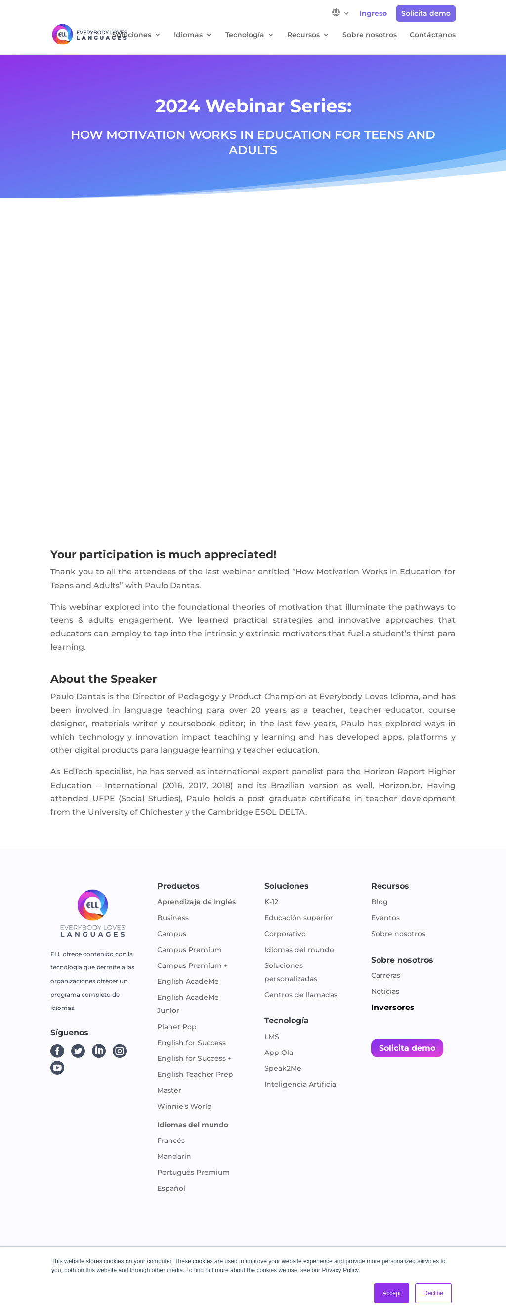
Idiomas (188, 35)
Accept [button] (391, 1293)
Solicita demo (426, 13)
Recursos (303, 35)
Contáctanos (433, 35)
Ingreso (373, 14)
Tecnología (244, 35)
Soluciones (131, 35)
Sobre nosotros (369, 35)
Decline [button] (433, 1293)
